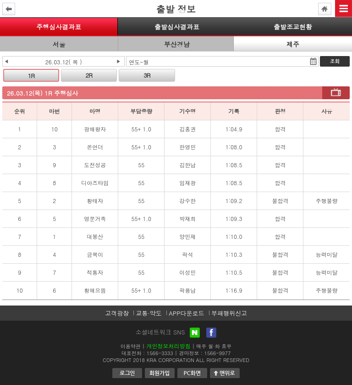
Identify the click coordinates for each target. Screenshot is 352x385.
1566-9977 (217, 353)
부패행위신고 (229, 313)
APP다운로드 (186, 313)
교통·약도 (148, 313)
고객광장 (117, 313)
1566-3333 (160, 353)
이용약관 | (133, 346)
